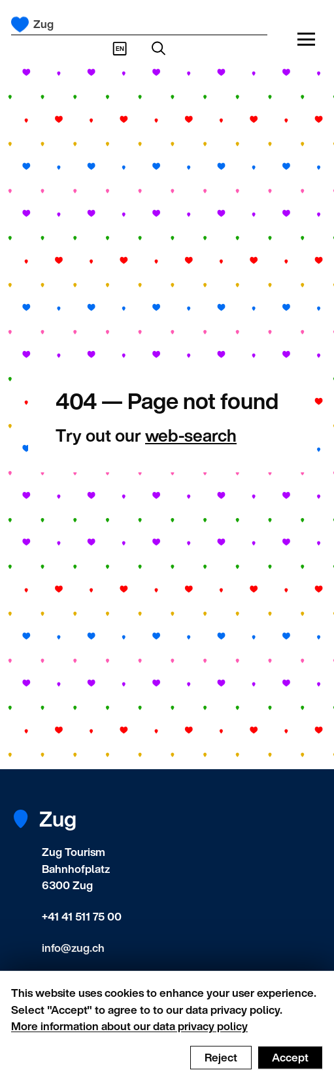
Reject (221, 1062)
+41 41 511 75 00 (82, 916)
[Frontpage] (20, 24)
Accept (290, 1062)
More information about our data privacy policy (129, 1030)
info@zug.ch (73, 947)
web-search (191, 435)
